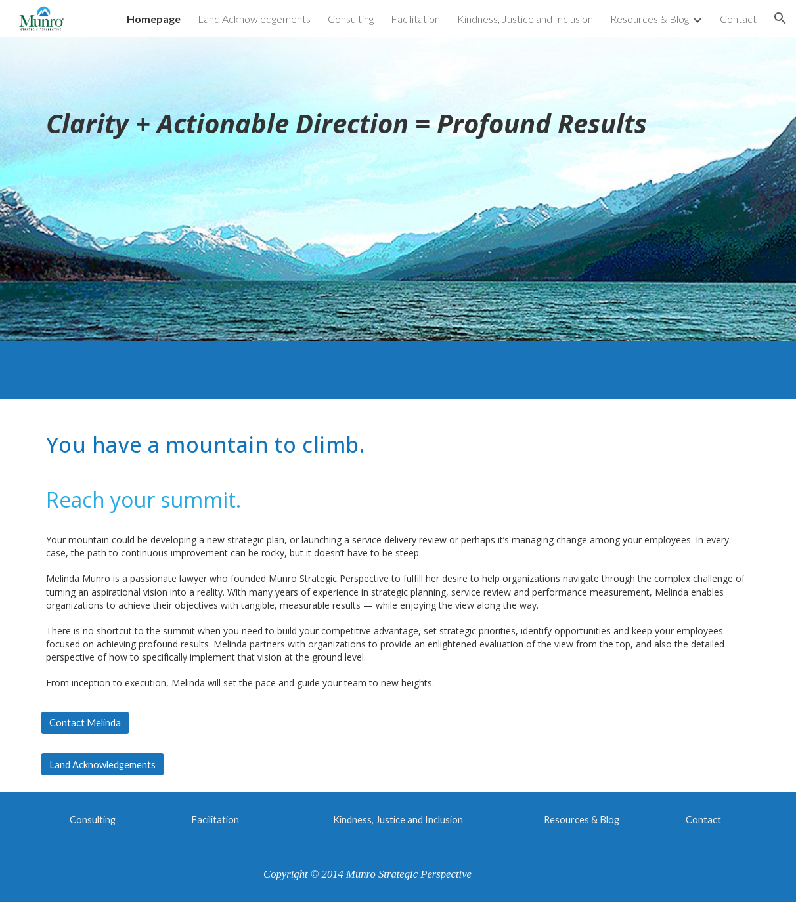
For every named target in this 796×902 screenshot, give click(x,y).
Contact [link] (738, 18)
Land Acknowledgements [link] (254, 18)
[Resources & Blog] (581, 819)
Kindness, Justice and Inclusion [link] (525, 18)
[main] (398, 189)
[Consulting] (92, 819)
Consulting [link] (351, 18)
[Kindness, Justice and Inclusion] (398, 819)
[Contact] (703, 819)
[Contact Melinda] (85, 723)
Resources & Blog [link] (649, 18)
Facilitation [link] (415, 18)
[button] (780, 18)
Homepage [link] (154, 18)
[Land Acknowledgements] (102, 764)
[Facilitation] (215, 819)
